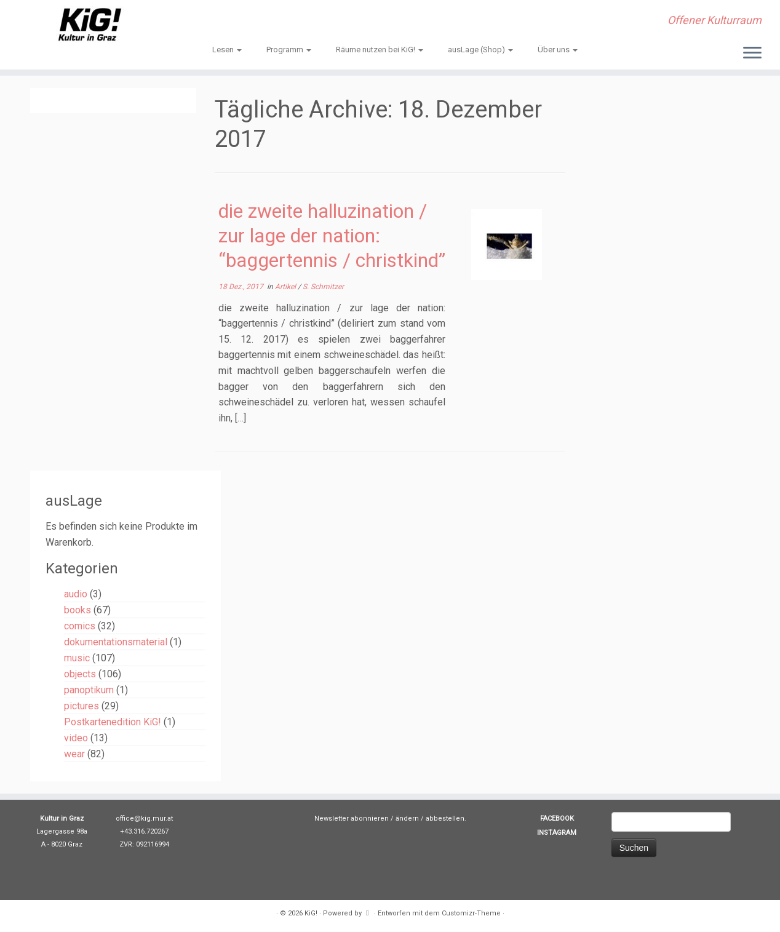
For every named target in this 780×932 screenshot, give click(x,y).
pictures (81, 706)
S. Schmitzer (323, 286)
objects (80, 674)
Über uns (558, 49)
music (77, 658)
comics (79, 626)
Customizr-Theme (471, 913)
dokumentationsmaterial (115, 642)
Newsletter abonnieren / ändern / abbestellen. (390, 818)
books (77, 610)
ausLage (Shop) (480, 49)
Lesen (227, 49)
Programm (288, 49)
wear (74, 754)
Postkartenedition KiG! (112, 722)
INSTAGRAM (556, 833)
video (76, 738)
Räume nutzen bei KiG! (379, 49)
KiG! (310, 913)
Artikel (286, 286)
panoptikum (89, 690)
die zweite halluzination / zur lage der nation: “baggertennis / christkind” (331, 235)
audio (75, 594)
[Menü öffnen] (752, 53)
